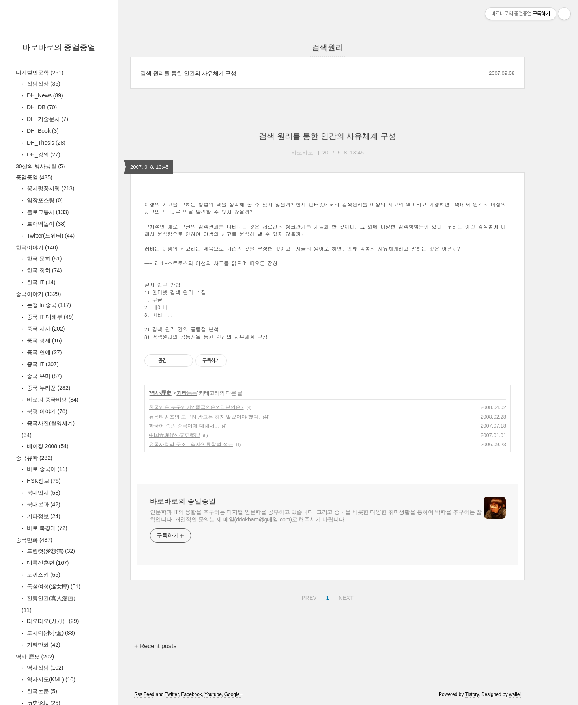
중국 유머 (43, 376)
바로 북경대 (46, 528)
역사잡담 (44, 667)
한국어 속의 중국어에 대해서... (184, 426)
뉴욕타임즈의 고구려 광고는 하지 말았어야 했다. (204, 417)
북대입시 (42, 492)
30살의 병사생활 (40, 166)
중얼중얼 (34, 177)
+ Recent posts (155, 646)
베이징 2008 (47, 446)
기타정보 (42, 516)
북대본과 (42, 504)
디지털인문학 (40, 72)
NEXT (345, 596)
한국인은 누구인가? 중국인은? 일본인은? (196, 407)
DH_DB (41, 107)
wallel (515, 694)
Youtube (213, 694)
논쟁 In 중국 (48, 305)
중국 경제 (43, 340)
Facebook (191, 694)
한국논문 (41, 691)
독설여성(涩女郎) (52, 586)
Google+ (233, 694)
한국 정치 (43, 270)
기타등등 (186, 393)
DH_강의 (42, 154)
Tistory (472, 694)
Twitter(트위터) (50, 236)
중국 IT (42, 364)
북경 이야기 (46, 411)
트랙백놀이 (45, 224)
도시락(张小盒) (50, 633)
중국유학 (34, 458)
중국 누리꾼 (47, 388)
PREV (307, 596)
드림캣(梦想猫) (50, 551)
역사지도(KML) (50, 679)
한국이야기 (37, 247)
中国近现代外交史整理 (174, 435)
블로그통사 (47, 212)
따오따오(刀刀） (52, 621)
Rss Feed (144, 694)
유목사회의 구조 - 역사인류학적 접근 (191, 444)
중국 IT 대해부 (49, 317)
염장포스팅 (44, 200)
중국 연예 (43, 352)
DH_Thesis (45, 143)
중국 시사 (45, 329)
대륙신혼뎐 (47, 563)
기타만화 (42, 645)
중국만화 (34, 540)
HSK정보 (42, 481)
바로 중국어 (46, 469)
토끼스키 (42, 574)
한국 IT (40, 282)
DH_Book (42, 131)
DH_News (44, 95)
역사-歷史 (35, 656)
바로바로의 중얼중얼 (59, 47)
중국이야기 (38, 294)
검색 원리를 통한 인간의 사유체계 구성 (188, 73)
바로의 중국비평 (52, 399)
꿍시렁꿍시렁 (49, 188)
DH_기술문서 (46, 119)
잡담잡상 (42, 83)
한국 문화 (43, 258)
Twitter (172, 694)
